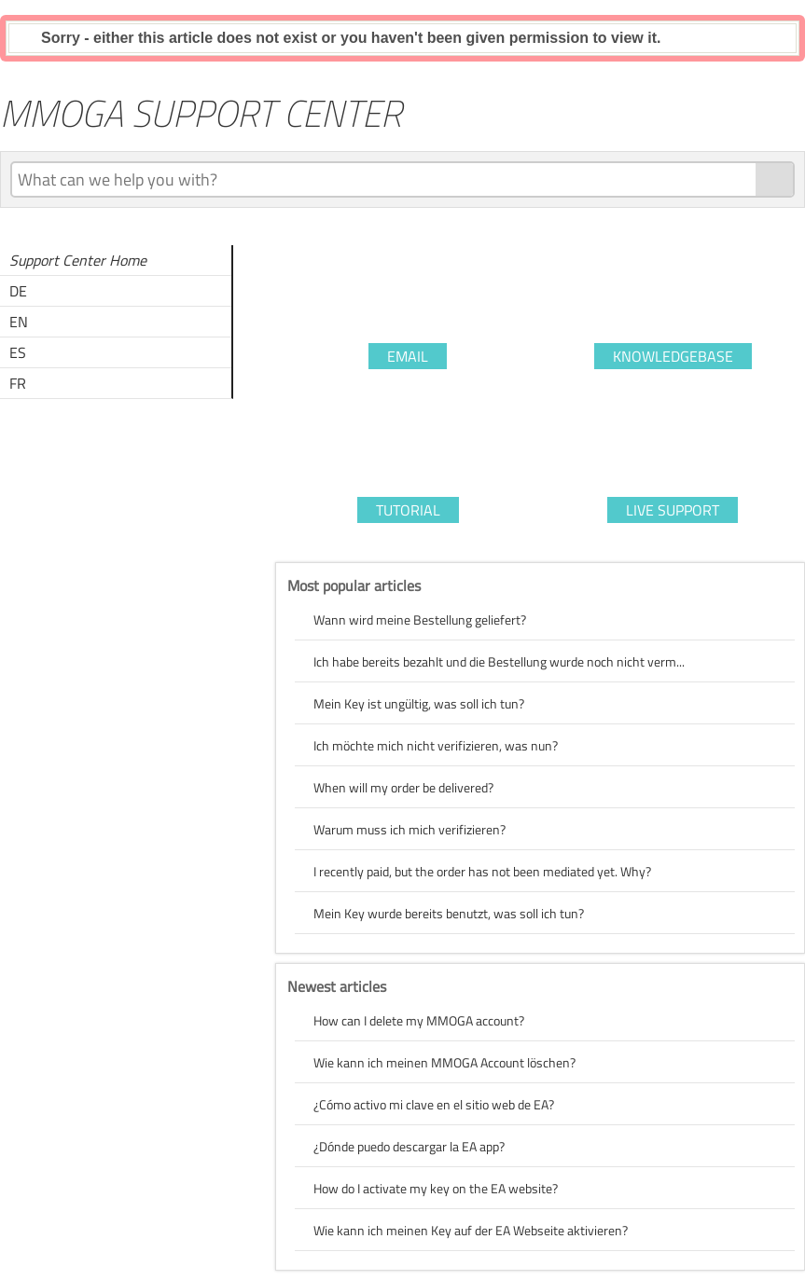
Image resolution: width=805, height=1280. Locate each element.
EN (18, 321)
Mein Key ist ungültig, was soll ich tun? (418, 703)
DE (18, 291)
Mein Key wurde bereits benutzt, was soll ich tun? (448, 913)
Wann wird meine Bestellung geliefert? (419, 619)
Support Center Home (77, 260)
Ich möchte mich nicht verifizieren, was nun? (435, 745)
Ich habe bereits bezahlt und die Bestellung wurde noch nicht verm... (499, 661)
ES (17, 352)
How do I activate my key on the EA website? (435, 1188)
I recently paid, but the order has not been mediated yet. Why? (482, 871)
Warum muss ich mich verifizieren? (409, 829)
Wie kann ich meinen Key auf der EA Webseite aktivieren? (470, 1230)
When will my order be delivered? (403, 787)
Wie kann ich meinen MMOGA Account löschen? (444, 1062)
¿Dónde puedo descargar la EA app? (409, 1146)
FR (17, 383)
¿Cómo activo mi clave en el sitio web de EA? (433, 1104)
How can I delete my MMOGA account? (418, 1020)
